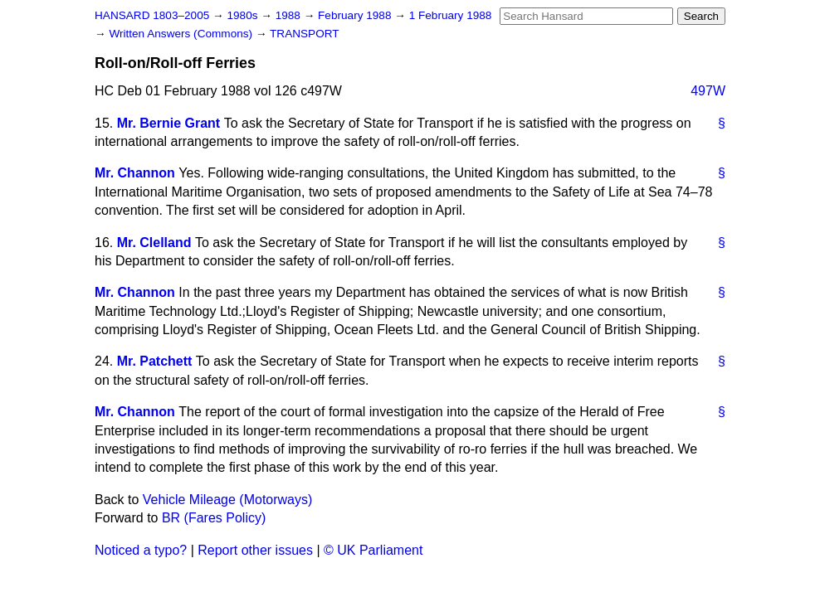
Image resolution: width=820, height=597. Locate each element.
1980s (244, 15)
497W (708, 91)
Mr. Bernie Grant (168, 123)
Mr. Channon (135, 173)
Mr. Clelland (154, 242)
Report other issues (255, 550)
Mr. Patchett (155, 361)
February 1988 (356, 15)
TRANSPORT (304, 33)
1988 (290, 15)
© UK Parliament (373, 550)
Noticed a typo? (141, 550)
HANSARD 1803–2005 (152, 15)
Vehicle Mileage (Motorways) (228, 500)
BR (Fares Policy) (214, 518)
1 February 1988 (450, 15)
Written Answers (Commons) (182, 33)
